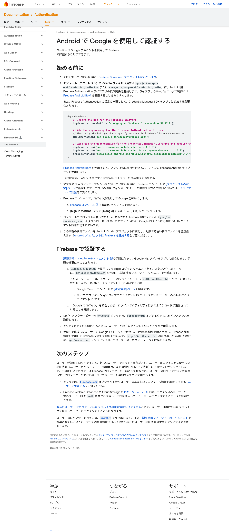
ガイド (53, 491)
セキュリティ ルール (136, 392)
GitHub (53, 513)
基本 (17, 21)
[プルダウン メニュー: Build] (45, 4)
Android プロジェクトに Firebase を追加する (101, 235)
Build (38, 4)
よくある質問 (176, 513)
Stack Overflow (177, 497)
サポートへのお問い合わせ (183, 491)
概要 (6, 21)
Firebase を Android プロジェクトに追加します (127, 77)
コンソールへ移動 (212, 4)
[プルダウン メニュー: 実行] (60, 4)
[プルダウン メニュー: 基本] (24, 22)
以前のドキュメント (180, 518)
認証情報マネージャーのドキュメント (86, 258)
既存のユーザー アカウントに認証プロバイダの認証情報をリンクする (98, 407)
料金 (92, 4)
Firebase (60, 32)
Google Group (177, 502)
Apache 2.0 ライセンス (61, 438)
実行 (54, 4)
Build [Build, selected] (47, 21)
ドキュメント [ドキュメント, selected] (108, 4)
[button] (20, 27)
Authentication (46, 15)
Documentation (16, 15)
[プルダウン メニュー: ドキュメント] (119, 4)
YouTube (113, 508)
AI (32, 21)
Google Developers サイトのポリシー (129, 438)
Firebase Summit (118, 497)
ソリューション (76, 4)
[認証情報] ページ (124, 289)
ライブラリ (56, 508)
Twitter (113, 502)
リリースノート (177, 508)
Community (133, 4)
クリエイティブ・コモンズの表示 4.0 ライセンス (122, 435)
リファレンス (84, 21)
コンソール (82, 205)
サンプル (102, 21)
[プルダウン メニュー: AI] (37, 22)
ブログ (194, 4)
